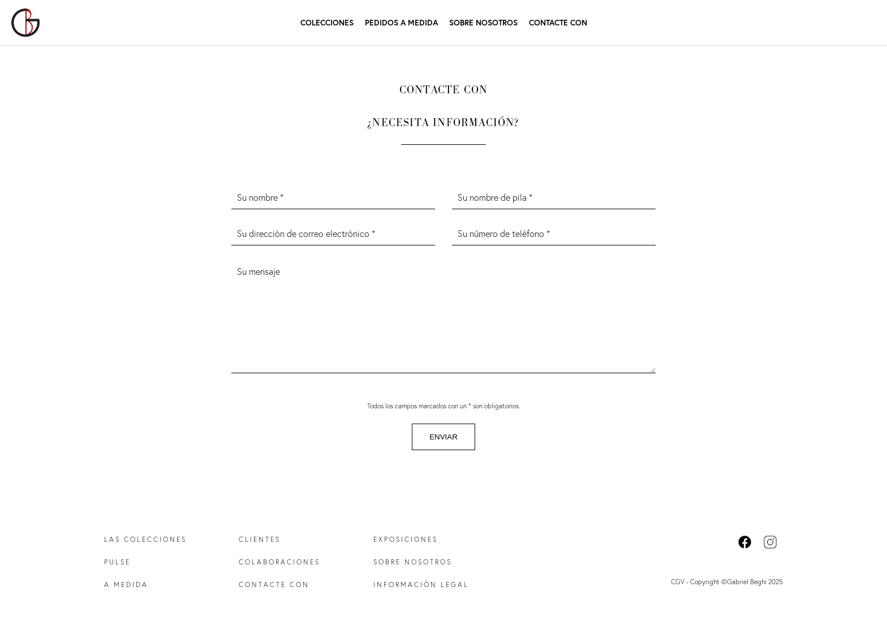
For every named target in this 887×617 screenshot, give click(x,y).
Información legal (421, 584)
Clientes (260, 539)
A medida (126, 584)
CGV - (680, 581)
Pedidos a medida (401, 22)
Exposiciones (405, 539)
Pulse (117, 562)
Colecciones (327, 22)
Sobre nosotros (483, 23)
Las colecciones (145, 539)
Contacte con (558, 22)
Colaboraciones (279, 562)
